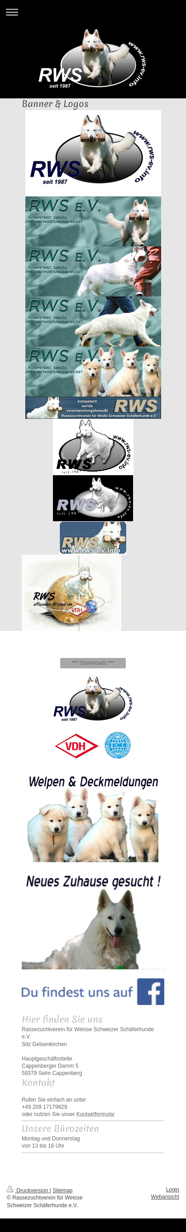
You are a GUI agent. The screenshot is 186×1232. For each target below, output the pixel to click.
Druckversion (28, 1190)
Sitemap (62, 1190)
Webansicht (165, 1197)
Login (172, 1189)
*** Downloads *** (93, 663)
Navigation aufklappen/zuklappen (93, 12)
